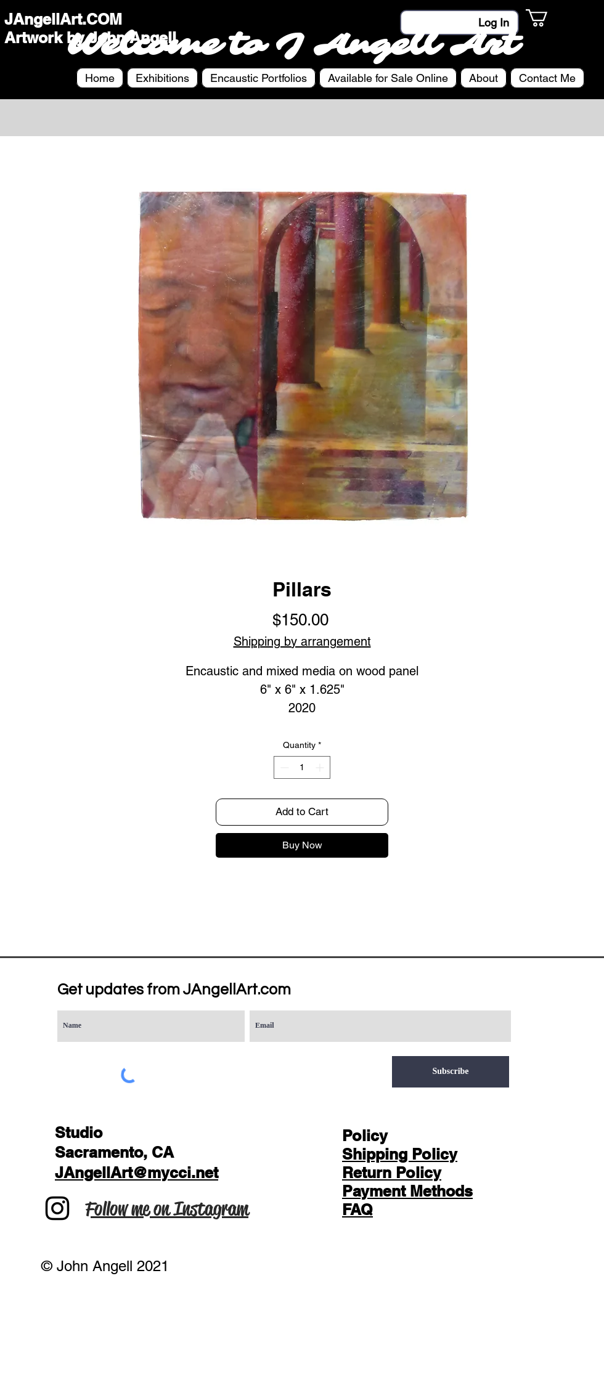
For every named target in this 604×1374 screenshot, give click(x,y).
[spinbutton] (302, 767)
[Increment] (321, 767)
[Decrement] (283, 767)
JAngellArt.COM (63, 19)
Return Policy (391, 1172)
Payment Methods (407, 1191)
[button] (547, 17)
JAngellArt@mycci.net (136, 1172)
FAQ (357, 1209)
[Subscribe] (450, 1071)
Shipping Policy (399, 1154)
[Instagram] (57, 1208)
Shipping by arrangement (302, 641)
